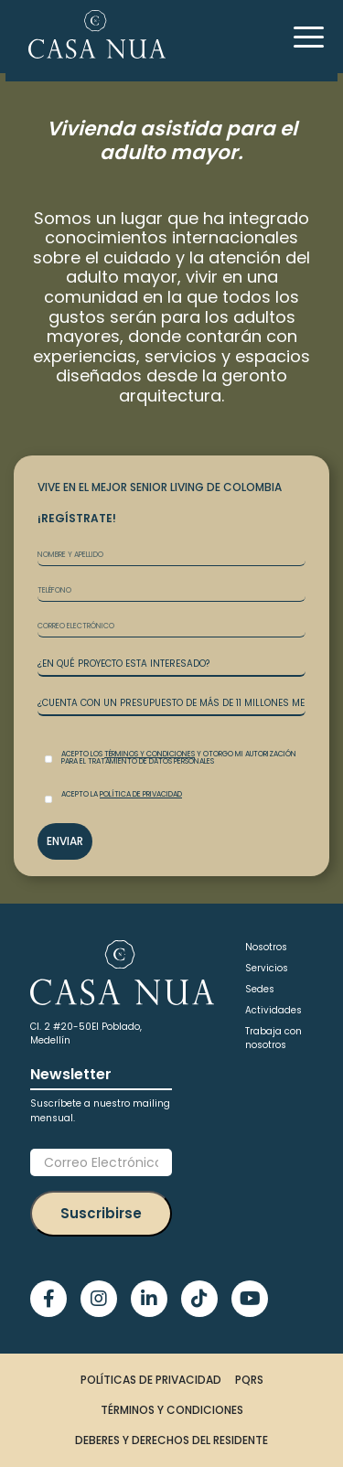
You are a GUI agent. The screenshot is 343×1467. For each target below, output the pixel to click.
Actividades (273, 1010)
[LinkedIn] (149, 1298)
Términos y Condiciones (149, 754)
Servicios (266, 968)
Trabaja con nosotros (273, 1038)
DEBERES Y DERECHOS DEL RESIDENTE (171, 1440)
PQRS (249, 1379)
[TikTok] (199, 1298)
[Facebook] (48, 1298)
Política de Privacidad (141, 794)
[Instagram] (98, 1298)
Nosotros (266, 947)
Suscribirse (101, 1213)
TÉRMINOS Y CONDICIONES (172, 1410)
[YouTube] (249, 1298)
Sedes (259, 989)
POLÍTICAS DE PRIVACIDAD (150, 1379)
